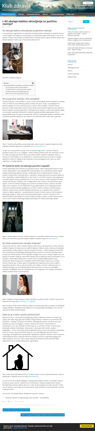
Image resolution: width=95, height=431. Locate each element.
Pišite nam (70, 14)
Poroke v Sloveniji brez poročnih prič (16, 410)
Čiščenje (21, 14)
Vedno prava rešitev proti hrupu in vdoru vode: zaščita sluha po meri (79, 44)
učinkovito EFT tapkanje (27, 301)
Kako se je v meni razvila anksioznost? (17, 94)
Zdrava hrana (72, 77)
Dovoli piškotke (86, 426)
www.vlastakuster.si (39, 146)
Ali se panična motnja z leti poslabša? (17, 87)
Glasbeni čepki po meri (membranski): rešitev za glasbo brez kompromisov (80, 39)
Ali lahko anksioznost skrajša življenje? (17, 91)
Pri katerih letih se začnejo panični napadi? (18, 89)
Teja (5, 401)
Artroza (70, 65)
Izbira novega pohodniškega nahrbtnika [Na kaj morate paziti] (43, 415)
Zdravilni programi (8, 14)
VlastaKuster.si (53, 238)
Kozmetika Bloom (33, 14)
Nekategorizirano (73, 68)
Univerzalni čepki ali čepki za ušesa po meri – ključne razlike (80, 49)
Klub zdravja (16, 5)
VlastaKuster (34, 376)
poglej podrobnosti (20, 428)
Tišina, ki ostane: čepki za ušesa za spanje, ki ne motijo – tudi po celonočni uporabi (79, 33)
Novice (45, 14)
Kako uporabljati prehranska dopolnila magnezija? (80, 53)
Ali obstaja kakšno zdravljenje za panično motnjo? (19, 85)
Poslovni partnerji (57, 14)
